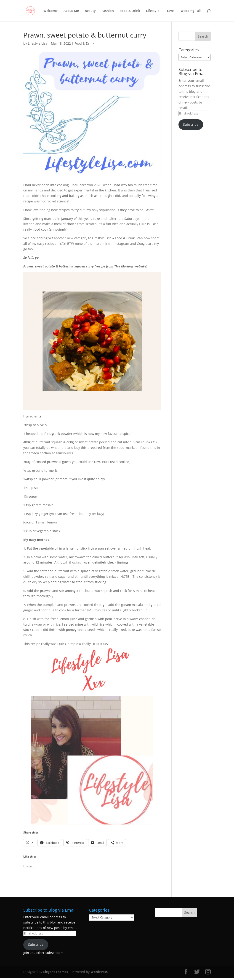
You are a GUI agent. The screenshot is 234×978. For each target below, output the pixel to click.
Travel (170, 11)
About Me (71, 11)
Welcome (50, 11)
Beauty (90, 11)
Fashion (108, 11)
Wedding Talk (191, 11)
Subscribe (190, 124)
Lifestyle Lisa (37, 43)
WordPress (99, 972)
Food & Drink (130, 11)
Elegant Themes (55, 972)
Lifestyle (152, 11)
